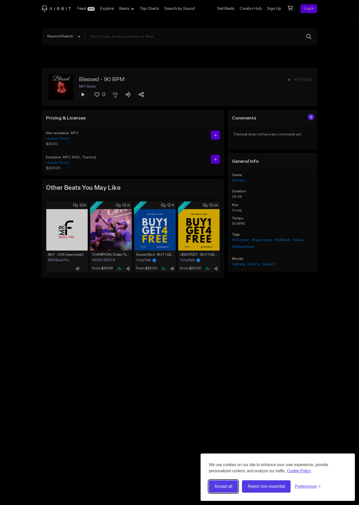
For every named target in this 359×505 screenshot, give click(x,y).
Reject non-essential (266, 486)
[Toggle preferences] (308, 486)
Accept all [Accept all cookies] (223, 486)
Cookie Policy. (299, 471)
